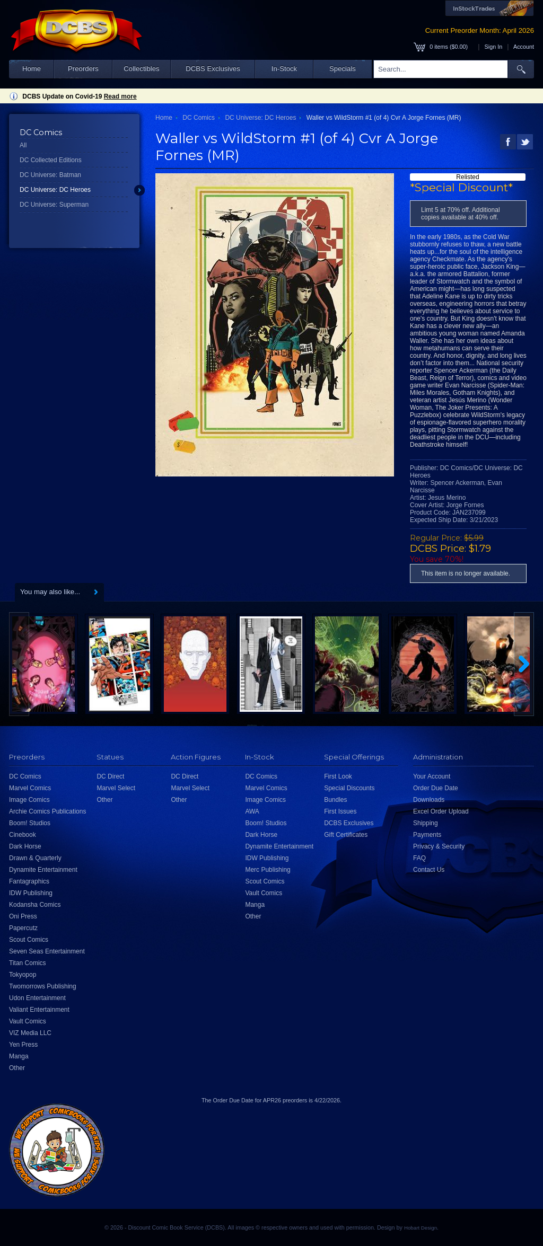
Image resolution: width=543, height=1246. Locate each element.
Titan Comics (27, 963)
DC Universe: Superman (54, 204)
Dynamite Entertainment (43, 869)
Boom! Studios (29, 823)
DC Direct (110, 776)
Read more (120, 96)
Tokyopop (22, 974)
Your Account (431, 776)
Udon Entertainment (37, 998)
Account (523, 46)
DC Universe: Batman (50, 175)
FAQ (419, 858)
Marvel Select (116, 788)
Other (17, 1068)
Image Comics (29, 799)
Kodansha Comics (34, 904)
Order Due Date (435, 788)
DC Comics (198, 117)
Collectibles (141, 69)
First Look (338, 776)
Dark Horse (25, 846)
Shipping (425, 823)
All (23, 145)
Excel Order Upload (441, 811)
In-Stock (284, 69)
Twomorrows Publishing (42, 986)
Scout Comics (28, 939)
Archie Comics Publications (47, 811)
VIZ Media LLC (30, 1033)
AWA (252, 811)
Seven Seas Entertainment (47, 951)
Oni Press (23, 916)
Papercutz (23, 928)
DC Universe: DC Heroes (55, 189)
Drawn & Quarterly (35, 858)
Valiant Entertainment (39, 1009)
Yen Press (23, 1044)
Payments (427, 834)
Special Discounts (349, 788)
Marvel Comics (30, 788)
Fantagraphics (29, 881)
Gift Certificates (345, 834)
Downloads (428, 799)
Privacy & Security (439, 846)
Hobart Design (420, 1228)
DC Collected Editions (51, 160)
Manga (19, 1056)
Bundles (335, 799)
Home (31, 69)
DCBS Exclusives (213, 69)
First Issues (340, 811)
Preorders (83, 69)
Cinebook (22, 834)
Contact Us (428, 869)
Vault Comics (27, 1021)
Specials (342, 69)
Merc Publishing (267, 869)
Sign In (494, 46)
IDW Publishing (30, 893)
